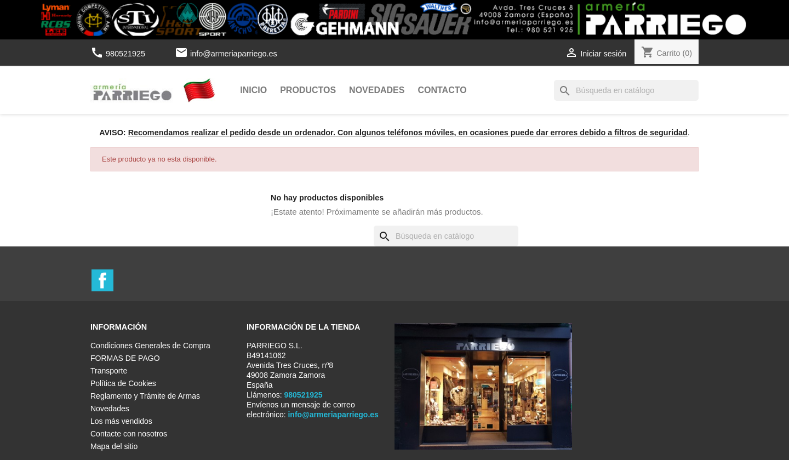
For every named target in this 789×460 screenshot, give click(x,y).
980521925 (118, 53)
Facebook (102, 280)
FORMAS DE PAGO (125, 358)
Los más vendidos (121, 421)
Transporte (108, 370)
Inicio (253, 90)
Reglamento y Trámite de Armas (145, 396)
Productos (308, 90)
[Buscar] (626, 90)
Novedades (376, 90)
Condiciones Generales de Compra (150, 345)
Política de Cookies (123, 383)
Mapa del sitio (114, 446)
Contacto (442, 90)
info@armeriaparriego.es (233, 53)
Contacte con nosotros (128, 433)
